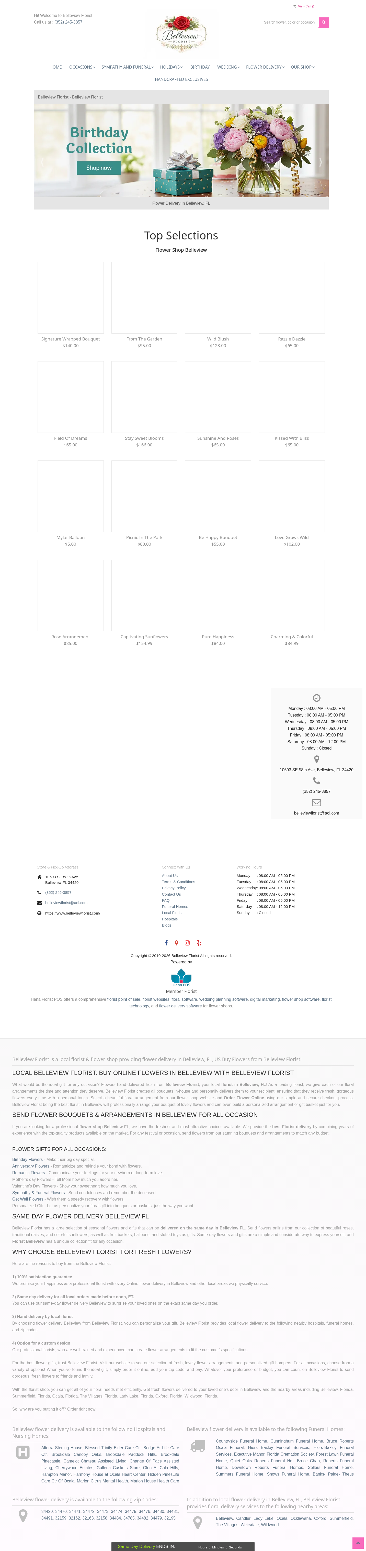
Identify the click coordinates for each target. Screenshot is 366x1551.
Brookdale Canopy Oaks (76, 1454)
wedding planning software (223, 999)
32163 (88, 1518)
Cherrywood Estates (74, 1468)
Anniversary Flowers (30, 1166)
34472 (89, 1511)
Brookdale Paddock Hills (131, 1454)
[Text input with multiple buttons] (290, 22)
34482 (142, 1518)
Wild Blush (218, 339)
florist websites (156, 999)
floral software (184, 999)
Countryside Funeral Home (241, 1441)
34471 (75, 1511)
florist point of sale (123, 999)
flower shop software (301, 999)
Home (56, 67)
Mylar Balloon (70, 537)
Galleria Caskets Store (118, 1468)
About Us (170, 875)
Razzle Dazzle (291, 339)
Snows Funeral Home (288, 1474)
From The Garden (144, 339)
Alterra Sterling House (61, 1448)
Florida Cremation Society (290, 1454)
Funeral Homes (175, 906)
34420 (47, 1511)
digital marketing (265, 999)
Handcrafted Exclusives (181, 79)
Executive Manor (249, 1454)
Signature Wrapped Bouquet (71, 339)
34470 (61, 1511)
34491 (47, 1518)
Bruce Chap (308, 1461)
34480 (158, 1511)
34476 (144, 1511)
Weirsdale (250, 1525)
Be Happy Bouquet (218, 537)
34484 (115, 1518)
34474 (116, 1511)
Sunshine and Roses (218, 438)
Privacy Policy (174, 888)
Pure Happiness (218, 637)
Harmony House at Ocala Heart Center (109, 1474)
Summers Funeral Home (239, 1474)
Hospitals (170, 919)
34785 (129, 1518)
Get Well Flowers (27, 1199)
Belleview (224, 1518)
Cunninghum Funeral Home (296, 1441)
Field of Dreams (70, 438)
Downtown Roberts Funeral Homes (267, 1467)
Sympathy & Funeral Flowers (38, 1193)
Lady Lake (263, 1518)
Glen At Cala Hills (160, 1468)
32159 (60, 1518)
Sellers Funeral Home (330, 1467)
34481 (172, 1511)
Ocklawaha (301, 1518)
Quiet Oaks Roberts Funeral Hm (261, 1461)
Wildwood (270, 1525)
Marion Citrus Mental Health (102, 1481)
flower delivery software (180, 1006)
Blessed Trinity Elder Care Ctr (113, 1448)
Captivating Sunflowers (144, 637)
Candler (243, 1518)
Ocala (282, 1518)
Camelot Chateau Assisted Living (94, 1461)
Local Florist (172, 912)
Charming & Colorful (292, 637)
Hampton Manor (56, 1474)
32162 (74, 1518)
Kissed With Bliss (292, 438)
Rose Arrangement (70, 637)
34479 (156, 1518)
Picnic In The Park (144, 537)
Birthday (200, 67)
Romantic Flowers (28, 1173)
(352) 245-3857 (68, 22)
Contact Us (171, 894)
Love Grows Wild (291, 537)
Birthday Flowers (27, 1159)
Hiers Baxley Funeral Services (278, 1447)
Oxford (320, 1518)
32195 (170, 1518)
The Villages (227, 1525)
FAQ (166, 900)
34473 (103, 1511)
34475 (130, 1511)
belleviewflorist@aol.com (66, 902)
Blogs (167, 925)
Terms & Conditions (178, 881)
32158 (101, 1518)
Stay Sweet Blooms (144, 438)
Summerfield (341, 1518)
